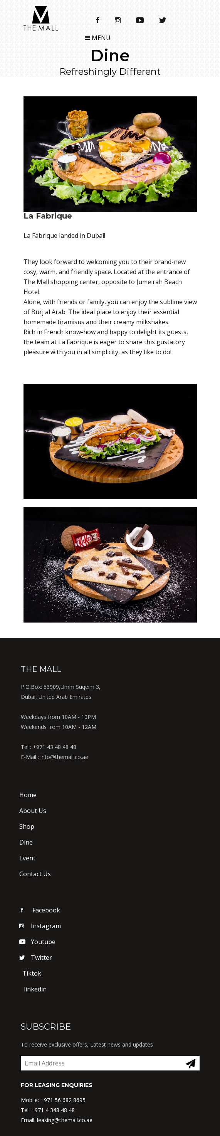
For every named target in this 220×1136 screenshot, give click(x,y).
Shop (26, 826)
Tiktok (30, 973)
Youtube (37, 942)
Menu (98, 38)
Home (28, 795)
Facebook (39, 910)
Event (27, 858)
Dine (26, 842)
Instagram (40, 926)
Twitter (35, 958)
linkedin (33, 989)
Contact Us (35, 874)
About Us (32, 810)
